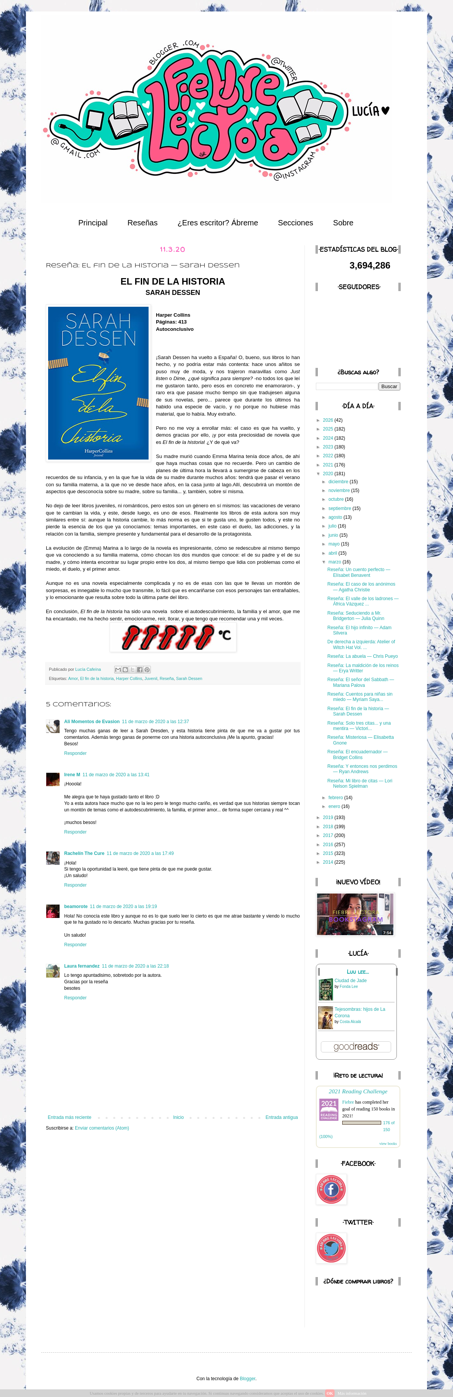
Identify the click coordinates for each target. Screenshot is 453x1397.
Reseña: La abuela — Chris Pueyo (362, 656)
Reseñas (143, 223)
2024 (329, 438)
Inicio (178, 1117)
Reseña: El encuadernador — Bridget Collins (357, 754)
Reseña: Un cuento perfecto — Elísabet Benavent (358, 572)
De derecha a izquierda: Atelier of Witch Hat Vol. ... (361, 644)
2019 (329, 817)
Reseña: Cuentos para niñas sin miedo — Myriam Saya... (360, 696)
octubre (336, 499)
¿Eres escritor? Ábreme (218, 223)
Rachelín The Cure (84, 853)
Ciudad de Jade (351, 980)
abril (333, 553)
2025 (329, 429)
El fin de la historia (97, 678)
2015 (329, 853)
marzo (335, 562)
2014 (329, 862)
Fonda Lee (349, 986)
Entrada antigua (281, 1117)
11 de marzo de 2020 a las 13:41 (116, 774)
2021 (329, 465)
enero (334, 806)
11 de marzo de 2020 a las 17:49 (140, 853)
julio (333, 526)
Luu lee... (358, 972)
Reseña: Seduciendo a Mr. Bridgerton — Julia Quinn (355, 615)
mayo (334, 544)
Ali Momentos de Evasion (92, 721)
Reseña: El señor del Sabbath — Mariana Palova (360, 682)
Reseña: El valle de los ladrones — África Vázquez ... (363, 601)
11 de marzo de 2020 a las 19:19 (123, 906)
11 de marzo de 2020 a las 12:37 (155, 721)
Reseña (167, 678)
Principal (93, 223)
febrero (336, 797)
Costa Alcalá (350, 1022)
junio (334, 535)
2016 (329, 844)
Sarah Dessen (189, 678)
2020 (329, 473)
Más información (352, 1393)
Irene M (72, 774)
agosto (335, 517)
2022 (329, 455)
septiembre (340, 508)
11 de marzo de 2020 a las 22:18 (135, 966)
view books (388, 1143)
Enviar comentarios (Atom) (102, 1128)
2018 (329, 826)
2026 (329, 420)
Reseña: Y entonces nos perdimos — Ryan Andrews (362, 769)
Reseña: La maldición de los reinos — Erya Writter (363, 668)
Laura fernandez (82, 966)
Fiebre (348, 1102)
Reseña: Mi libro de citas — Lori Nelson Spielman (359, 783)
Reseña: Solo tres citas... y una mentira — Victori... (359, 725)
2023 (329, 447)
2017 (329, 835)
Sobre (343, 223)
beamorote (75, 906)
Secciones (295, 223)
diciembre (338, 481)
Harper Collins (129, 678)
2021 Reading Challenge (358, 1091)
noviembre (339, 490)
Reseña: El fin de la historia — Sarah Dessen (358, 711)
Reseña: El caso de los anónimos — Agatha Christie (361, 586)
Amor (73, 678)
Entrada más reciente (69, 1117)
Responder (75, 753)
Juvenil (150, 678)
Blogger (248, 1378)
